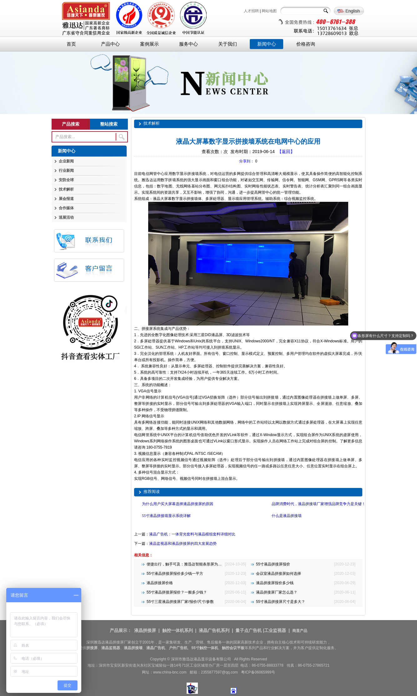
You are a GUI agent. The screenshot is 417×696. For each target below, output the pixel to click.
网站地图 (269, 11)
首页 (71, 44)
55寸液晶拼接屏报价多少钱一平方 (175, 573)
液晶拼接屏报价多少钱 (275, 583)
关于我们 (227, 44)
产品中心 (110, 44)
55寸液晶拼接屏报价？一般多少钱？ (177, 592)
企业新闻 (66, 161)
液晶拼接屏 (145, 630)
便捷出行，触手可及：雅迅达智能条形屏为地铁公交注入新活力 (199, 564)
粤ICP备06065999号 (258, 672)
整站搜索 (109, 124)
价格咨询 (305, 44)
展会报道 (66, 198)
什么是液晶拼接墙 (287, 516)
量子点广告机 (248, 630)
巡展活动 (66, 217)
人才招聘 (251, 11)
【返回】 (286, 151)
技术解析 (66, 189)
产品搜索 (70, 124)
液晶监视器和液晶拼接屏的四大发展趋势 (183, 543)
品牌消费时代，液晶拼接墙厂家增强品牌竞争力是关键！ (318, 504)
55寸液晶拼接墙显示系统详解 (166, 516)
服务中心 (188, 44)
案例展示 (149, 44)
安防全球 (66, 180)
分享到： (246, 161)
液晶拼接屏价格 (160, 583)
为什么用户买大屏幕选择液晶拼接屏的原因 (177, 504)
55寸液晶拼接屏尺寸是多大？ (280, 601)
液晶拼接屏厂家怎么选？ (276, 592)
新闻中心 (266, 44)
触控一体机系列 (177, 630)
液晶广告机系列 (214, 630)
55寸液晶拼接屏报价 (273, 564)
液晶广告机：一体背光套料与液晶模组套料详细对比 (192, 534)
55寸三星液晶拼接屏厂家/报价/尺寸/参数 (180, 601)
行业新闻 (66, 170)
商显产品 (299, 631)
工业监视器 (275, 630)
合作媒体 (66, 208)
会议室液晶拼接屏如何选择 (278, 573)
